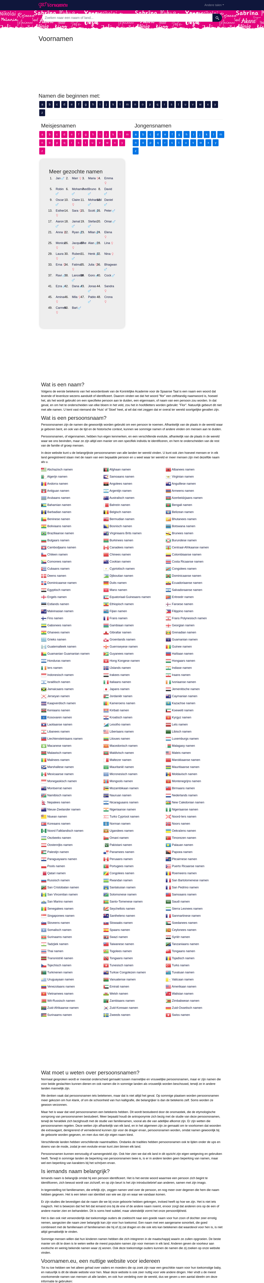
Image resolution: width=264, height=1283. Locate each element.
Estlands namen (58, 545)
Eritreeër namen (183, 537)
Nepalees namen (58, 743)
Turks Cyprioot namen (124, 757)
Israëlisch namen (58, 622)
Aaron (60, 203)
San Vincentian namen (62, 835)
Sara (100, 197)
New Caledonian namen (188, 743)
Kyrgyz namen (181, 658)
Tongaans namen (183, 892)
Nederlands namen (184, 736)
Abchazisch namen (60, 410)
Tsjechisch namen (59, 906)
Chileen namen (57, 495)
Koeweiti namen (182, 651)
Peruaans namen (121, 800)
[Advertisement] (132, 69)
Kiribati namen (119, 651)
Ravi (59, 234)
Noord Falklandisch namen (65, 771)
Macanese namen (59, 686)
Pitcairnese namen (184, 800)
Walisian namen (182, 934)
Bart (99, 253)
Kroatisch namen (121, 658)
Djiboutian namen (121, 516)
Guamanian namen (185, 580)
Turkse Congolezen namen (128, 913)
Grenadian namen (184, 573)
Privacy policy (151, 1267)
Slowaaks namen (121, 863)
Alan (141, 215)
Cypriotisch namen (122, 509)
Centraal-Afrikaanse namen (190, 488)
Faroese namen (182, 545)
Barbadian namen (59, 452)
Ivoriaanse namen (184, 622)
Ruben (101, 222)
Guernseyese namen (124, 587)
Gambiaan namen (122, 566)
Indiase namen (182, 608)
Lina (182, 215)
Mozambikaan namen (124, 729)
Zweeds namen (120, 955)
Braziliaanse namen (60, 474)
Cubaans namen (58, 509)
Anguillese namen (184, 424)
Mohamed (144, 190)
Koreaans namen (58, 764)
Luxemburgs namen (185, 679)
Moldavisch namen (184, 715)
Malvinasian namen (60, 552)
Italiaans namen (120, 622)
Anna (59, 209)
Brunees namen (182, 474)
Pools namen (56, 807)
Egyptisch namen (59, 530)
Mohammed (105, 184)
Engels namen (57, 537)
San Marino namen (60, 842)
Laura (59, 222)
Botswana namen (183, 467)
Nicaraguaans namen (124, 743)
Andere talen (213, 5)
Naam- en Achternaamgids (121, 1267)
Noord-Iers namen (184, 757)
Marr (100, 178)
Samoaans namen (122, 417)
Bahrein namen (120, 445)
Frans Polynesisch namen (189, 559)
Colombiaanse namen (186, 495)
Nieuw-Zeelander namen (63, 750)
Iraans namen (181, 615)
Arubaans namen (58, 438)
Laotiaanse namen (59, 665)
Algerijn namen (57, 417)
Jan (58, 178)
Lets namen (180, 665)
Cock (182, 234)
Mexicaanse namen (60, 715)
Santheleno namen (122, 856)
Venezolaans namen (61, 927)
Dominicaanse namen (186, 516)
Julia (141, 228)
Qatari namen (56, 814)
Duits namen (118, 523)
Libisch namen (181, 672)
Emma (183, 178)
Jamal (101, 203)
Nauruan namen (120, 736)
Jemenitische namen (186, 630)
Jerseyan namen (58, 637)
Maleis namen (181, 693)
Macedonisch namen (124, 686)
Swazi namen (119, 877)
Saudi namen (181, 842)
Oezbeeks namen (59, 778)
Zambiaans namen (122, 941)
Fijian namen (118, 552)
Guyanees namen (122, 594)
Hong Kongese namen (125, 601)
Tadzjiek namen (57, 885)
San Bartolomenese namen (190, 821)
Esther (60, 197)
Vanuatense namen (123, 920)
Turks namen (180, 906)
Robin (60, 184)
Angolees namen (120, 424)
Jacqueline (104, 215)
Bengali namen (182, 445)
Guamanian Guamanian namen (68, 594)
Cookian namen (120, 502)
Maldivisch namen (122, 693)
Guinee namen (182, 587)
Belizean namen (183, 452)
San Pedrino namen (185, 828)
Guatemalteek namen (61, 587)
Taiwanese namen (122, 885)
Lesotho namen (120, 665)
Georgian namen (183, 566)
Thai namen (55, 892)
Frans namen (118, 559)
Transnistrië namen (60, 899)
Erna (59, 228)
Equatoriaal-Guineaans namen (130, 537)
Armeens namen (183, 431)
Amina (60, 247)
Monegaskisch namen (62, 722)
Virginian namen (183, 417)
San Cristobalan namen (63, 828)
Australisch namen (121, 438)
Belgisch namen (120, 452)
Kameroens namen (122, 644)
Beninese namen (58, 460)
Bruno (142, 184)
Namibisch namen (59, 736)
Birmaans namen (183, 729)
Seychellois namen (122, 849)
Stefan (142, 203)
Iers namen (54, 608)
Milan (141, 209)
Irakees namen (120, 615)
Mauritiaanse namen (185, 707)
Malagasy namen (183, 686)
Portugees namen (122, 807)
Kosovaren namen (59, 658)
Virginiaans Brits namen (126, 474)
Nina (182, 222)
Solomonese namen (123, 835)
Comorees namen (59, 502)
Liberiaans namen (122, 672)
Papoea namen (182, 792)
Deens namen (56, 516)
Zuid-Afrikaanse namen (63, 948)
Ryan (100, 209)
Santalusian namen (123, 828)
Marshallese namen (60, 707)
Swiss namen (181, 955)
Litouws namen (120, 679)
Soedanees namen (184, 863)
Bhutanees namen (184, 460)
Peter (182, 197)
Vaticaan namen (183, 920)
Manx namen (118, 530)
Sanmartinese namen (186, 856)
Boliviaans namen (59, 467)
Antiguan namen (58, 431)
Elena (183, 209)
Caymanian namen (184, 637)
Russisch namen (58, 821)
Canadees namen (122, 488)
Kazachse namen (183, 644)
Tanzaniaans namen (185, 885)
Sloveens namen (58, 863)
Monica (60, 215)
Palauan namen (182, 785)
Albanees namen (183, 410)
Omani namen (119, 778)
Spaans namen (120, 870)
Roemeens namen (184, 814)
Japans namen (119, 630)
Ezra (59, 240)
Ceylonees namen (184, 870)
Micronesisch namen (123, 715)
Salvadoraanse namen (187, 530)
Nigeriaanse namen (123, 750)
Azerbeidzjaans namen (187, 438)
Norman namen (120, 764)
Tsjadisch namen (183, 899)
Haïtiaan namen (182, 594)
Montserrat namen (59, 729)
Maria (141, 178)
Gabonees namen (59, 566)
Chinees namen (120, 495)
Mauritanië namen (122, 707)
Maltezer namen (120, 700)
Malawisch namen (59, 693)
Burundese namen (184, 481)
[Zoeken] (217, 18)
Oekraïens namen (184, 771)
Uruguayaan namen (60, 920)
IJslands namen (120, 608)
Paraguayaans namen (62, 800)
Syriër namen (181, 877)
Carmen (61, 253)
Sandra (184, 240)
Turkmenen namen (60, 913)
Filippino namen (182, 552)
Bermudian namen (122, 460)
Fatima (101, 228)
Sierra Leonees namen (187, 849)
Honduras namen (59, 601)
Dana (100, 240)
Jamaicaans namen (60, 630)
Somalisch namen (59, 870)
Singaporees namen (60, 856)
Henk (141, 222)
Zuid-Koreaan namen (124, 948)
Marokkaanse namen (186, 700)
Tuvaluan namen (183, 913)
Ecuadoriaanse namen (187, 523)
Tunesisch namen (121, 906)
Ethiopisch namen (122, 545)
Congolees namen (184, 509)
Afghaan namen (120, 410)
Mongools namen (121, 722)
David (183, 184)
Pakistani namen (121, 785)
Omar (183, 203)
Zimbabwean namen (185, 941)
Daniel (183, 190)
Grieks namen (56, 580)
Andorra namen (57, 424)
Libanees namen (58, 672)
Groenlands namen (122, 580)
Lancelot (102, 234)
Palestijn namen (58, 792)
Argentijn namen (120, 431)
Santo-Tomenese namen (126, 842)
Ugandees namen (122, 771)
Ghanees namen (58, 573)
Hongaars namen (183, 601)
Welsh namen (119, 934)
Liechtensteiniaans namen (64, 679)
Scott (141, 197)
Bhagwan (185, 228)
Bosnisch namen (121, 467)
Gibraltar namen (120, 573)
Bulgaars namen (58, 481)
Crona (183, 247)
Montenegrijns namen (186, 722)
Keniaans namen (58, 651)
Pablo (142, 247)
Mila (99, 247)
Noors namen (181, 764)
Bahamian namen (59, 445)
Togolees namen (121, 892)
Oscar (60, 190)
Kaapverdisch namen (61, 644)
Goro (141, 234)
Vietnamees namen (60, 934)
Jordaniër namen (121, 637)
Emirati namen (119, 927)
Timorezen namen (184, 778)
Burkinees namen (121, 481)
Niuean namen (57, 757)
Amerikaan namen (184, 927)
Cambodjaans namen (61, 488)
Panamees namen (122, 792)
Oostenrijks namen (60, 785)
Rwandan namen (121, 821)
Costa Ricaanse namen (187, 502)
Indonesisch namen (60, 615)
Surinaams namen (59, 877)
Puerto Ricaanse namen (188, 807)
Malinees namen (58, 700)
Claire (101, 190)
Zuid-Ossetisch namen (187, 948)
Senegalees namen (60, 849)
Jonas (142, 240)
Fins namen (55, 559)
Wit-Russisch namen (61, 941)
